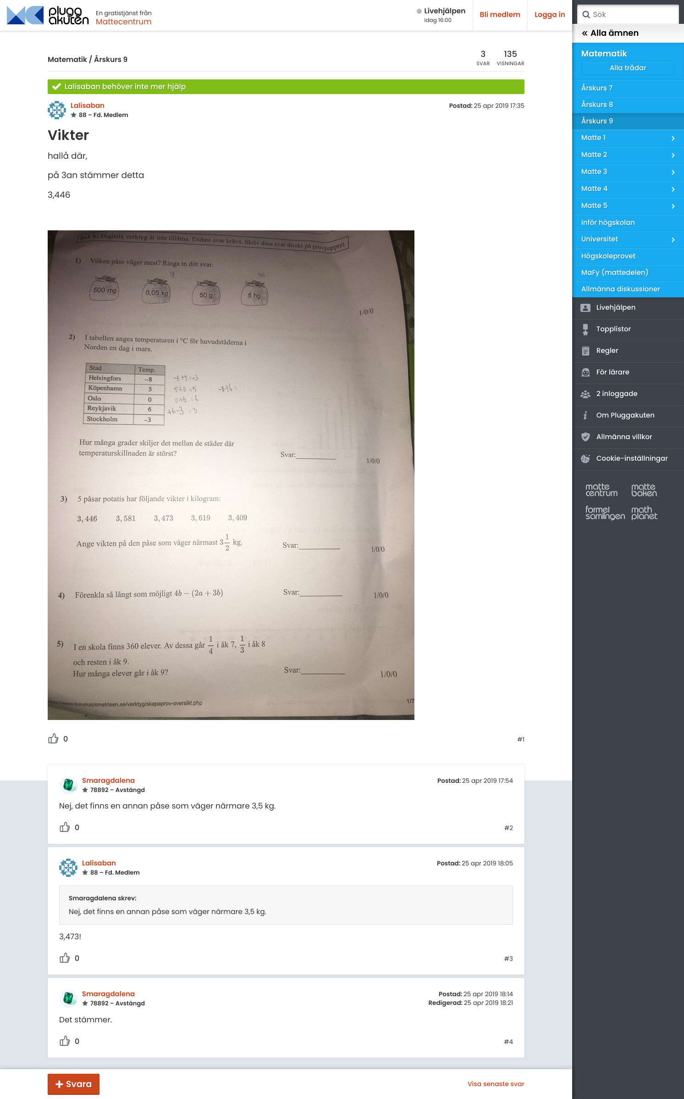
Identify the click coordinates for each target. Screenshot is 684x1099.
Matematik (67, 60)
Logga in (550, 15)
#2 (508, 828)
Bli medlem (500, 15)
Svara (79, 1084)
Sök (585, 14)
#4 (508, 1042)
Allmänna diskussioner (620, 289)
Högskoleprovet (608, 256)
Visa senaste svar (496, 1084)
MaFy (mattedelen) (615, 273)
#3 (508, 959)
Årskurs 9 (110, 60)
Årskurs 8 (597, 105)
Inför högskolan (608, 223)
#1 (520, 740)
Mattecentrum (124, 21)
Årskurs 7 (596, 88)
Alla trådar (628, 68)
